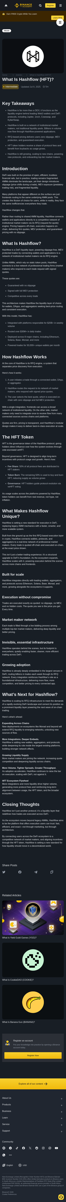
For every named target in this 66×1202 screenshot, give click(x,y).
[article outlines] (60, 22)
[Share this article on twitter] (3, 872)
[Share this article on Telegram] (35, 872)
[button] (60, 5)
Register (50, 5)
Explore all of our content (33, 1084)
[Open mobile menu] (60, 5)
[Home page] (23, 5)
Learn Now (57, 18)
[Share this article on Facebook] (19, 872)
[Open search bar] (39, 5)
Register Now (33, 1055)
